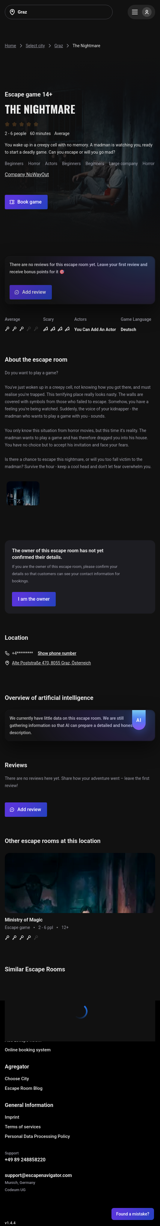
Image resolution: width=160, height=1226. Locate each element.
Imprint (12, 1117)
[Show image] (23, 494)
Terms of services (23, 1126)
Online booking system (28, 1050)
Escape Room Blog (24, 1088)
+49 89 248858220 (25, 1160)
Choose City (17, 1078)
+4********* (22, 653)
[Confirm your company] (34, 599)
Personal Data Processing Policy (37, 1136)
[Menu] (141, 12)
